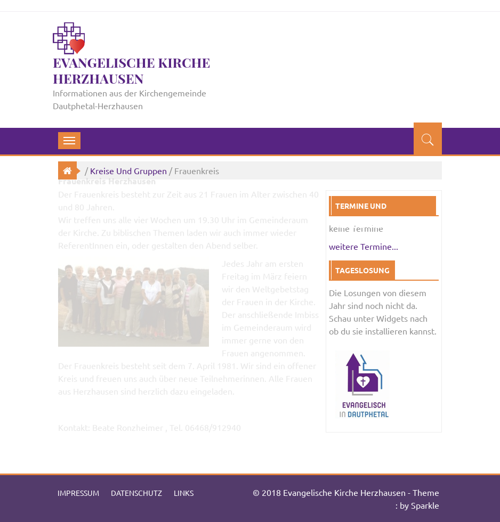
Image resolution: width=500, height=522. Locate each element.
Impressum (78, 492)
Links (183, 492)
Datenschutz (136, 492)
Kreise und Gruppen (128, 170)
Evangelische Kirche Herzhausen (131, 70)
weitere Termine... (363, 246)
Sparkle (425, 505)
